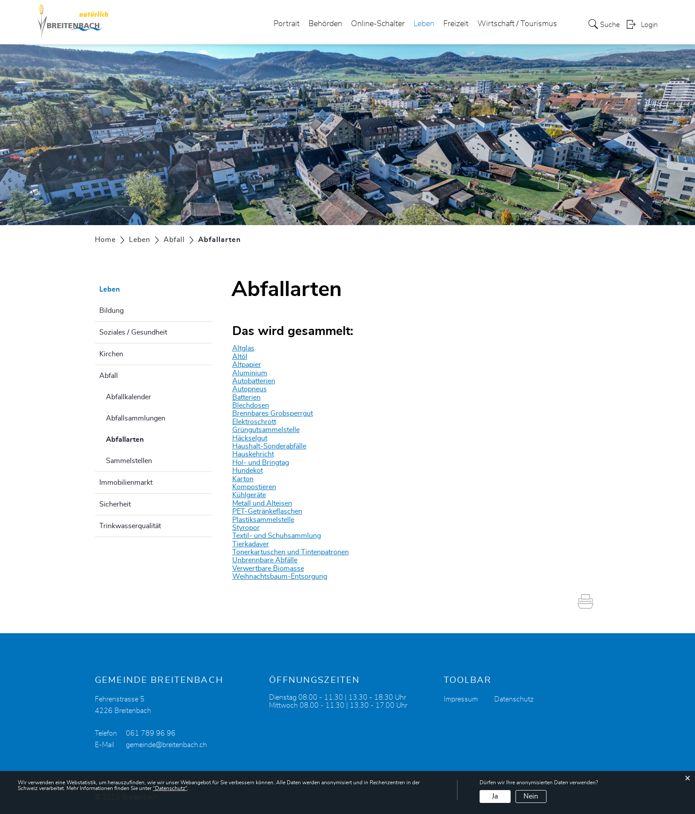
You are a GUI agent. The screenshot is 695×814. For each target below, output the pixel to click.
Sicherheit (115, 504)
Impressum (461, 699)
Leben (424, 24)
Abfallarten (147, 438)
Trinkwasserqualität (130, 526)
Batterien (246, 397)
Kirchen (111, 354)
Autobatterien (253, 381)
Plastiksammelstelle (263, 519)
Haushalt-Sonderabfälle (269, 446)
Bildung (111, 310)
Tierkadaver (250, 544)
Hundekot (247, 470)
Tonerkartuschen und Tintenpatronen (290, 552)
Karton (243, 479)
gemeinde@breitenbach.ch (166, 744)
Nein (530, 796)
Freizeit (456, 24)
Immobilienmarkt (125, 482)
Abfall (108, 375)
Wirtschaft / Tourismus (517, 24)
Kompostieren (254, 487)
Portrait (286, 24)
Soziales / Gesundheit (133, 332)
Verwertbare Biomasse (268, 568)
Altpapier (246, 364)
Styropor (246, 527)
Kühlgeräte (249, 495)
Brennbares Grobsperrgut (272, 413)
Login (649, 24)
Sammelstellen (129, 460)
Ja (495, 796)
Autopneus (249, 389)
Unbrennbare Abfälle (264, 560)
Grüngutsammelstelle (266, 429)
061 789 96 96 (151, 733)
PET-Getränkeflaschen (267, 511)
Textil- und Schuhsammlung (276, 535)
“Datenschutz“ (170, 788)
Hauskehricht (253, 454)
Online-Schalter (378, 24)
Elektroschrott (254, 421)
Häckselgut (249, 438)
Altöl (239, 356)
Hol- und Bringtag (260, 462)
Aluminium (249, 373)
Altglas (243, 348)
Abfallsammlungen (135, 418)
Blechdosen (250, 405)
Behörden (325, 24)
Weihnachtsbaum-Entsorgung (279, 576)
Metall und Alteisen (262, 503)
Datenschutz (514, 699)
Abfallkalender (128, 397)
